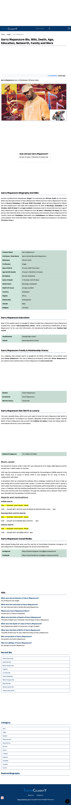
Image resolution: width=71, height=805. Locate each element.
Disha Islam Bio (7, 662)
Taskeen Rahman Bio (8, 690)
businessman (6, 743)
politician (5, 757)
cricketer (5, 753)
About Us (31, 795)
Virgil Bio (5, 669)
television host (7, 739)
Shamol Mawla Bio (8, 676)
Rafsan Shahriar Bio (8, 665)
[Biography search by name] (41, 28)
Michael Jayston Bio (8, 687)
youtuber (5, 764)
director (5, 746)
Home (3, 34)
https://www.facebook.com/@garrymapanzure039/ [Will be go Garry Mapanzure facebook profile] (40, 555)
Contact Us (40, 795)
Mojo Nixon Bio (7, 683)
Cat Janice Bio (7, 672)
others (5, 750)
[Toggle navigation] (69, 28)
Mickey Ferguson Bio (8, 680)
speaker (5, 736)
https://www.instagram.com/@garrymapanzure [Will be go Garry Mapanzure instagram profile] (39, 551)
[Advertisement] (35, 12)
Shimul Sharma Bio (8, 658)
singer (9, 34)
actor (4, 729)
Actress (5, 768)
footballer (5, 760)
